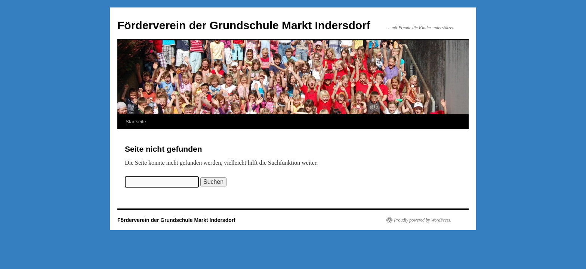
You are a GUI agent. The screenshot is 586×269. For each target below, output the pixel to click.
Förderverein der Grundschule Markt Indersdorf (243, 25)
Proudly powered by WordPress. (422, 220)
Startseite (136, 121)
